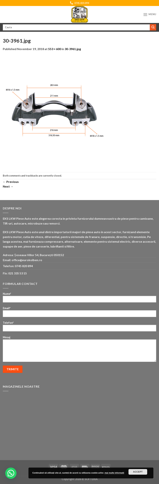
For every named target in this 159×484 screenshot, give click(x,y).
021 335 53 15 (17, 273)
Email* (79, 313)
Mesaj (79, 350)
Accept (138, 472)
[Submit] (153, 27)
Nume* (79, 298)
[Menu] (149, 14)
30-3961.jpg (73, 49)
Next (8, 186)
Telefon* (79, 327)
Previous (11, 181)
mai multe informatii (114, 473)
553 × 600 (54, 49)
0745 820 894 (24, 266)
